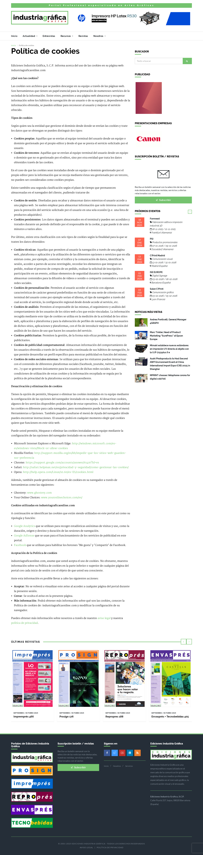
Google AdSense (24, 535)
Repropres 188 (114, 716)
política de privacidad (24, 622)
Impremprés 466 (23, 716)
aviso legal (104, 618)
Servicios (129, 766)
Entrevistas (49, 36)
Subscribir (163, 199)
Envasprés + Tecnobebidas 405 (170, 716)
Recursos (67, 36)
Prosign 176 (66, 716)
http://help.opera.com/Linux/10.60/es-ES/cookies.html (58, 472)
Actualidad (30, 36)
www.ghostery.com (39, 492)
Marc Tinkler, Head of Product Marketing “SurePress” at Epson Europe (166, 335)
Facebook (20, 545)
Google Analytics (24, 526)
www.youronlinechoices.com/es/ (61, 497)
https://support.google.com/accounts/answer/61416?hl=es (62, 462)
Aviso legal (86, 847)
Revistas (83, 36)
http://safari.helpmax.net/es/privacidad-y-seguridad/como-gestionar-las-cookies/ (76, 467)
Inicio (14, 36)
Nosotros (99, 36)
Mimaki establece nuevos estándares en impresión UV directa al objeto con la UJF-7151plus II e (169, 348)
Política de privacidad (110, 847)
